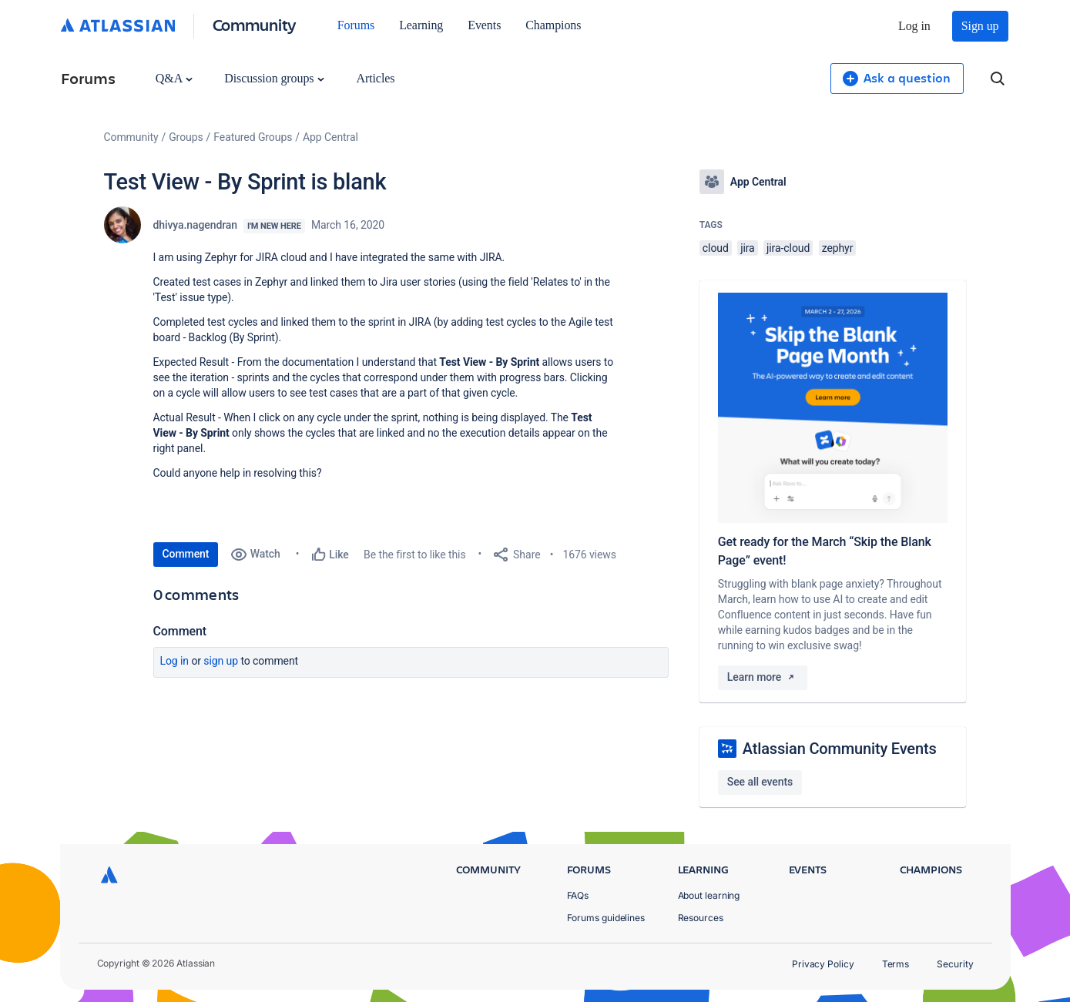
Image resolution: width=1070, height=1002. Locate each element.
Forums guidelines (606, 917)
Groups (186, 137)
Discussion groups (274, 78)
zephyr (838, 248)
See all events (760, 782)
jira (747, 248)
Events (484, 25)
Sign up (980, 25)
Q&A (174, 78)
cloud (716, 248)
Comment (186, 554)
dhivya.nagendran (195, 225)
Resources (700, 917)
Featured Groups (252, 137)
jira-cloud (788, 248)
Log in (914, 25)
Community (255, 24)
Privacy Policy (823, 964)
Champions (553, 25)
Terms (896, 964)
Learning (421, 25)
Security (955, 964)
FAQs (578, 895)
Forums (355, 25)
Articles (375, 78)
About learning (709, 895)
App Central (330, 137)
